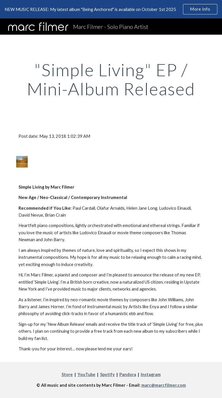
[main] (111, 79)
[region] (111, 9)
